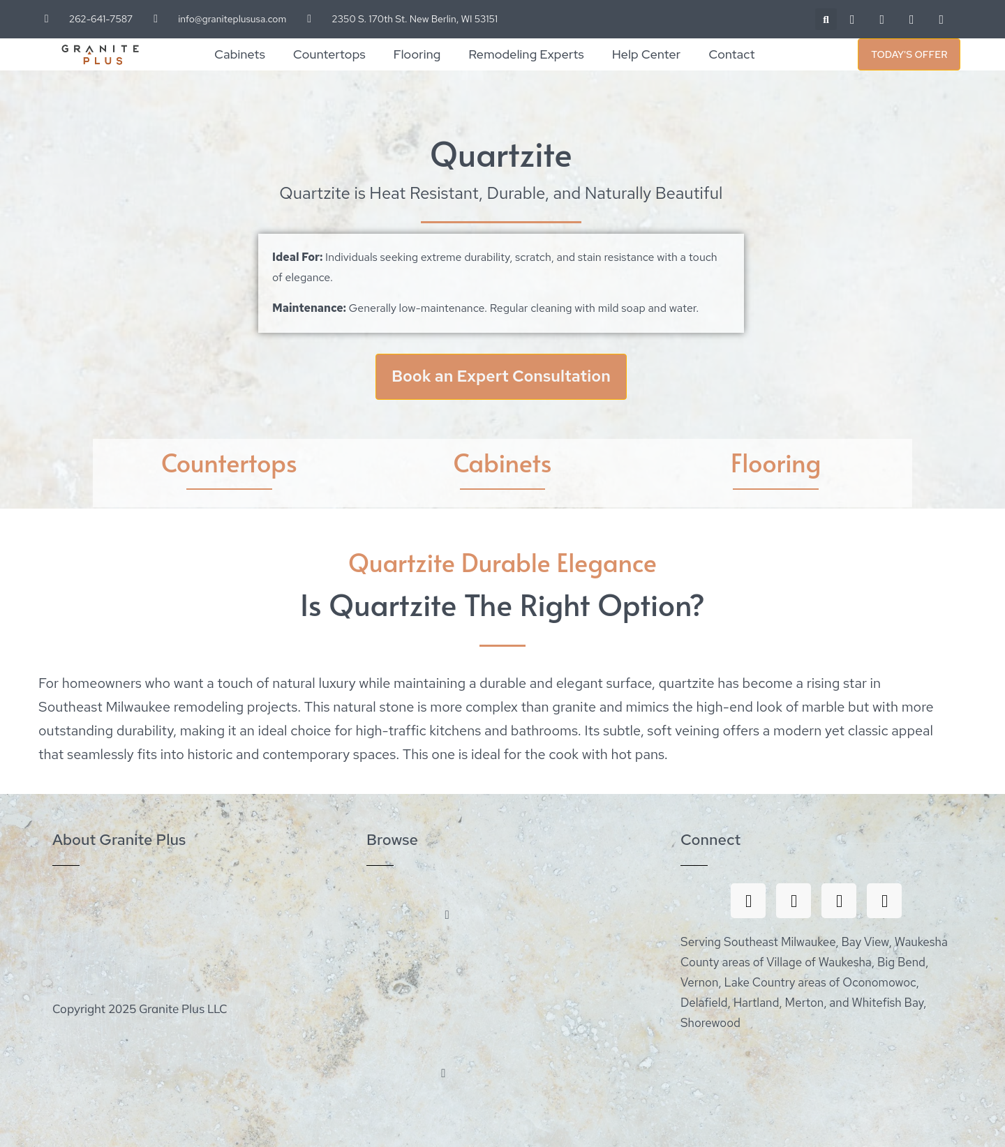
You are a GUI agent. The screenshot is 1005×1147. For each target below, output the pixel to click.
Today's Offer (909, 54)
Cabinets (239, 54)
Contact (731, 54)
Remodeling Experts (526, 54)
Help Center (646, 54)
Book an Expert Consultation (501, 376)
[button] (826, 19)
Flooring (417, 54)
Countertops (329, 54)
